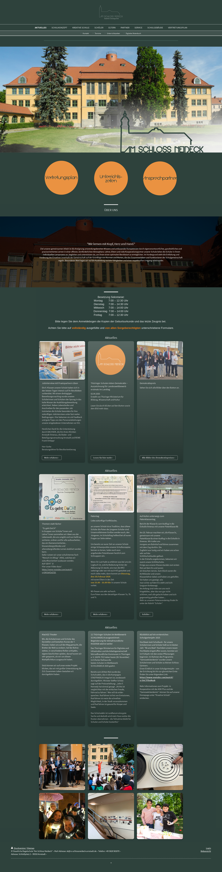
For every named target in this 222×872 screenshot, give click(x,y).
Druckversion (18, 848)
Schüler (145, 614)
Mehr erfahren (51, 457)
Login (208, 848)
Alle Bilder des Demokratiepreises (158, 457)
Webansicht (206, 851)
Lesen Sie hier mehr (102, 457)
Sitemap (30, 848)
